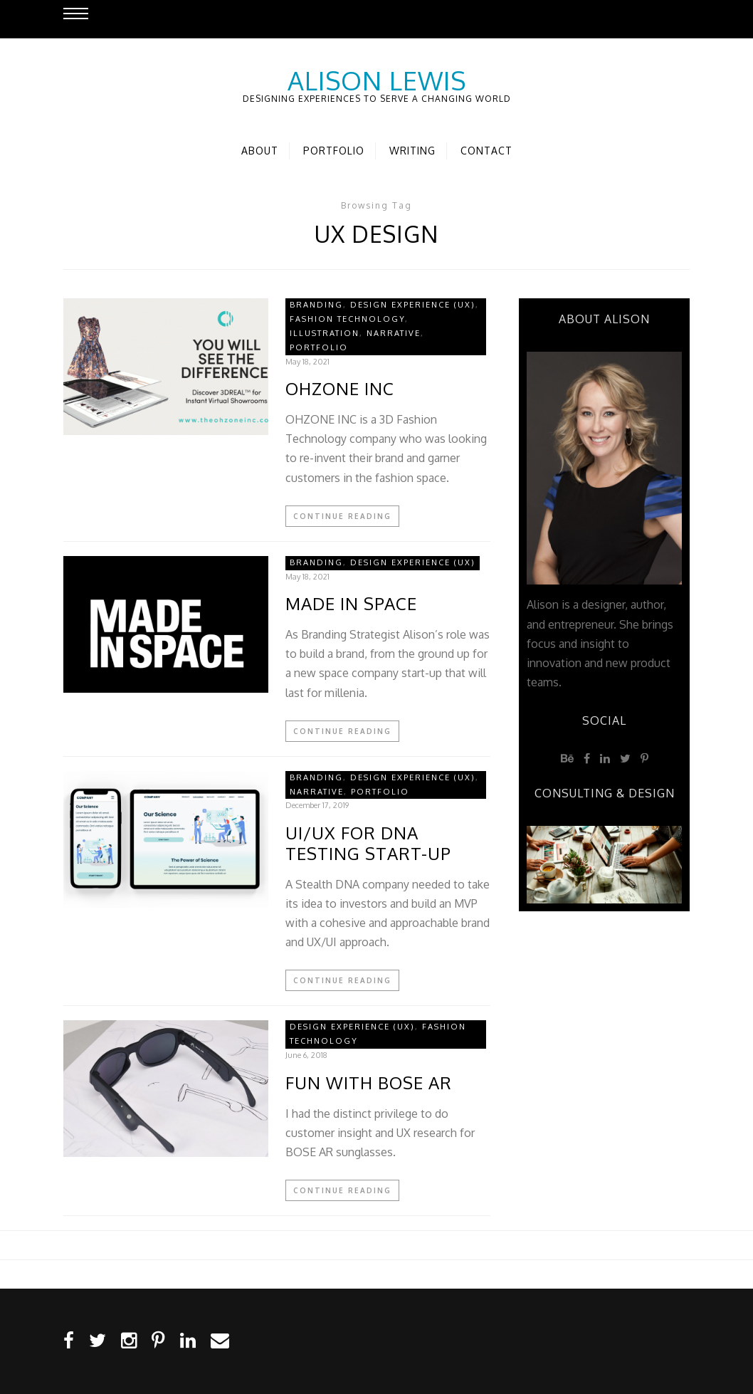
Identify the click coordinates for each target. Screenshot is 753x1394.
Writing (412, 151)
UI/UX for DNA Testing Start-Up (368, 843)
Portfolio (333, 151)
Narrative (394, 333)
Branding (316, 305)
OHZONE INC (339, 389)
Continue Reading (342, 516)
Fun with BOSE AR (368, 1083)
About (259, 151)
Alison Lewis (377, 80)
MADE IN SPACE (351, 604)
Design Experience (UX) (412, 305)
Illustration (324, 333)
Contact (486, 151)
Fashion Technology (347, 319)
